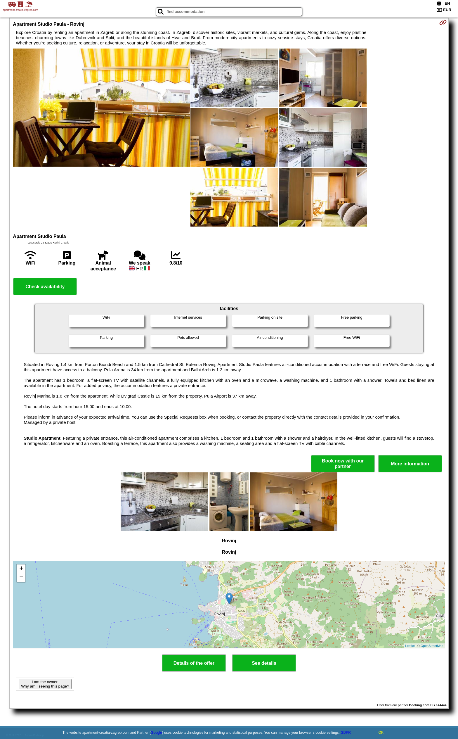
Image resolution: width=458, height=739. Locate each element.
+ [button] (21, 568)
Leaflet (410, 646)
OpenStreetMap (432, 646)
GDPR (346, 733)
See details (264, 663)
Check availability (45, 286)
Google (156, 733)
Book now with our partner (343, 463)
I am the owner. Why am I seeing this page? (45, 684)
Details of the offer (194, 663)
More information (410, 463)
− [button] (21, 577)
